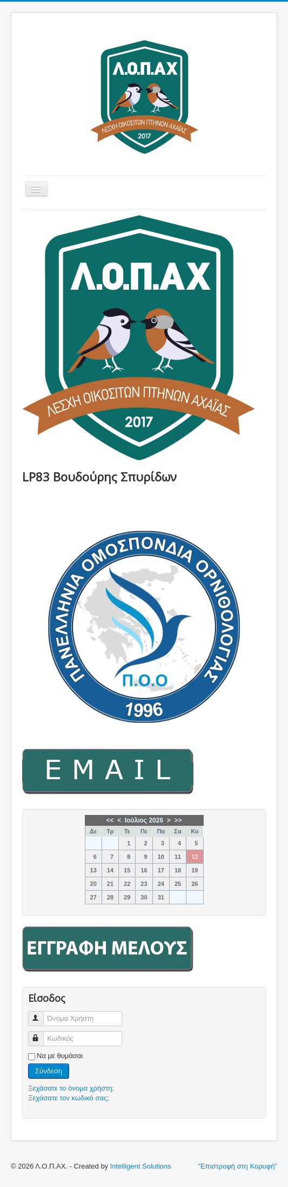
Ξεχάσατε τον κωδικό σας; (68, 1098)
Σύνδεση (48, 1071)
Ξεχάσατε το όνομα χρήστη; (71, 1088)
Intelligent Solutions (140, 1166)
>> (178, 820)
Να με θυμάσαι (60, 1056)
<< (109, 820)
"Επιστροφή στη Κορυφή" (237, 1166)
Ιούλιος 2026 (144, 820)
